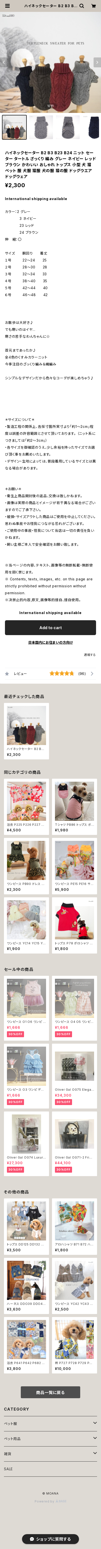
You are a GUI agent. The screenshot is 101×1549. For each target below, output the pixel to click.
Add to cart (50, 627)
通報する (90, 655)
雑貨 (7, 1454)
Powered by (50, 1501)
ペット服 (10, 1423)
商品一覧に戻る (50, 1392)
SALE (8, 1469)
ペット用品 (12, 1439)
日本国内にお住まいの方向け (50, 642)
